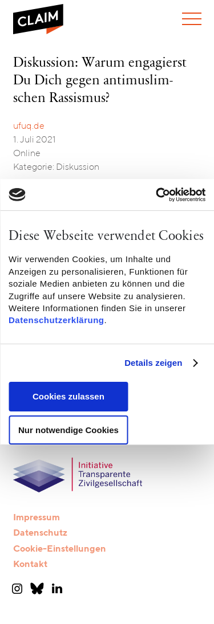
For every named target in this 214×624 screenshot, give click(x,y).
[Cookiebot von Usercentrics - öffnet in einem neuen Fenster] (155, 194)
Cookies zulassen (68, 396)
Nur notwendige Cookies (68, 430)
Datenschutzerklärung (56, 320)
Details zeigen (153, 363)
